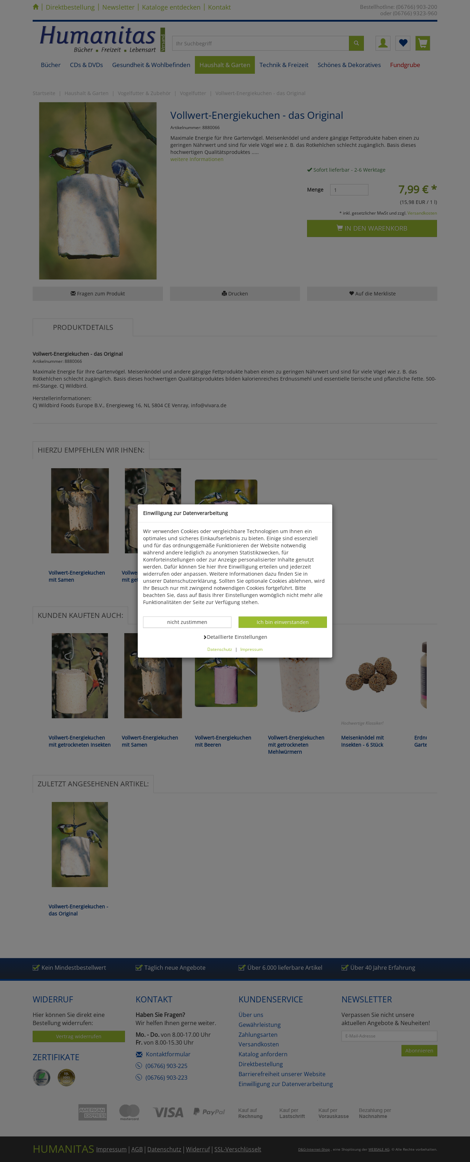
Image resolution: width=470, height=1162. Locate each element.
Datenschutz (219, 649)
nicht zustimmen (191, 621)
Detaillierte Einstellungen (235, 636)
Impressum (251, 649)
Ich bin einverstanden (282, 621)
